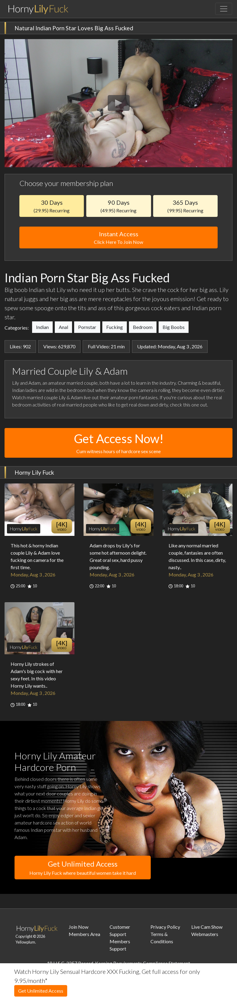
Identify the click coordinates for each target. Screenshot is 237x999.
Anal (63, 327)
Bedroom (143, 327)
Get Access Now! (118, 443)
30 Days (52, 206)
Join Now (78, 927)
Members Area (84, 934)
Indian (42, 327)
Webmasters (204, 934)
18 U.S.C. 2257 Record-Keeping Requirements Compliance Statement (118, 963)
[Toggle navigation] (223, 9)
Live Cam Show (206, 927)
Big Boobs (174, 327)
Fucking (114, 327)
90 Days (118, 206)
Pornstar (87, 327)
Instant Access (118, 238)
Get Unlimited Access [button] (82, 868)
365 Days (185, 206)
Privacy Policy (165, 927)
